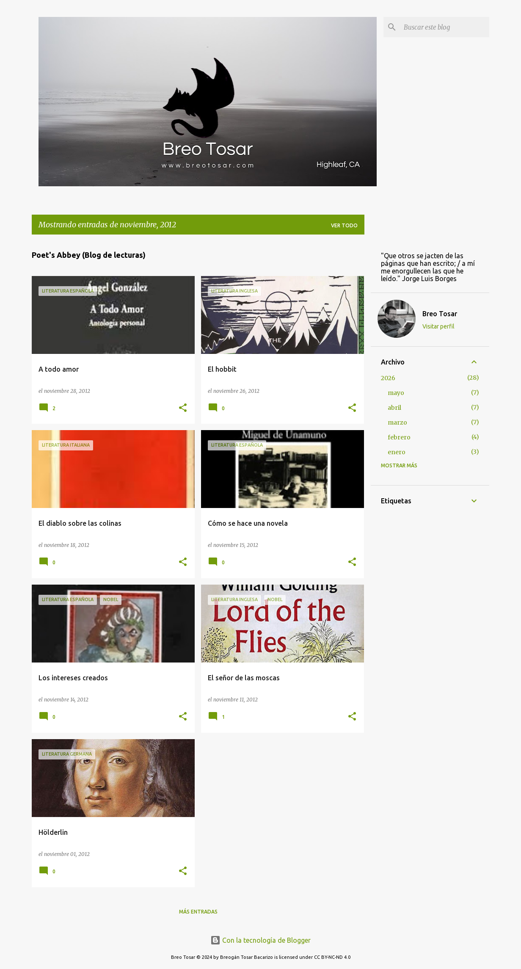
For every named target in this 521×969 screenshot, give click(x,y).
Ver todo (344, 225)
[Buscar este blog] (444, 27)
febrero (399, 437)
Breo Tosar (439, 313)
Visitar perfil (438, 326)
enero (396, 452)
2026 (388, 378)
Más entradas (198, 911)
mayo (396, 393)
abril (394, 407)
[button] (183, 408)
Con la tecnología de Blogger (260, 940)
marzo (397, 422)
